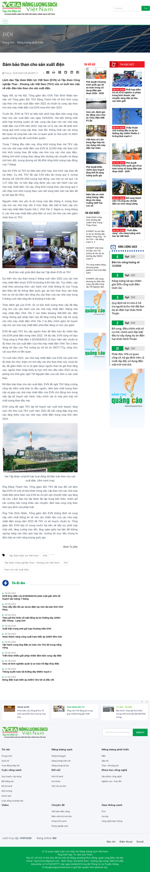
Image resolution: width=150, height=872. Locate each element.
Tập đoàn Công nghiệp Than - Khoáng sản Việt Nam (32, 562)
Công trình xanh (59, 821)
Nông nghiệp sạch (60, 826)
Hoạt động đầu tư (76, 707)
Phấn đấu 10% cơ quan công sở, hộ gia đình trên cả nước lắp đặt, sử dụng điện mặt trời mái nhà (128, 359)
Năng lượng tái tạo (60, 765)
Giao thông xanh (112, 805)
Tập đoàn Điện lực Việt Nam (24, 555)
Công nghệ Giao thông (112, 821)
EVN (45, 555)
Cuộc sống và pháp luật (12, 800)
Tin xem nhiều (92, 213)
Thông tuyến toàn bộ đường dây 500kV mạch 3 (26, 671)
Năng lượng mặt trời (61, 760)
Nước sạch (6, 795)
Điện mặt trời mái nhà (62, 816)
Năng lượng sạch (124, 247)
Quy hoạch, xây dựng (11, 776)
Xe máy (105, 816)
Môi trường (7, 790)
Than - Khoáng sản (110, 765)
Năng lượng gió (59, 755)
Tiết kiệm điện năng (61, 811)
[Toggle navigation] (5, 22)
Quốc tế (5, 760)
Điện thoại (125, 841)
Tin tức (6, 749)
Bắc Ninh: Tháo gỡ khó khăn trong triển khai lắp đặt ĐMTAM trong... (131, 714)
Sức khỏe (56, 781)
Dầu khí (105, 760)
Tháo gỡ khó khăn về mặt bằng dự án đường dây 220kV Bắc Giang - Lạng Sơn (31, 619)
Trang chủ (8, 42)
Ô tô (104, 811)
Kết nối (56, 769)
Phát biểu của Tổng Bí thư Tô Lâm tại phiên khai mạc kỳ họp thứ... (31, 714)
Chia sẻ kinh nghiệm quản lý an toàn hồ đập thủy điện (30, 663)
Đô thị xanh (7, 786)
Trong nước (23, 707)
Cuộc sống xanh (11, 769)
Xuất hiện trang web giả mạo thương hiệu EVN (26, 628)
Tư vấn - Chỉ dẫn (124, 707)
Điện (104, 755)
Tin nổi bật (89, 64)
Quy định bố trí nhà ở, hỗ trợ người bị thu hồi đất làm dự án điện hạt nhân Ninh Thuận (128, 308)
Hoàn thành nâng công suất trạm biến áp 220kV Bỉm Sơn (32, 636)
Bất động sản (8, 781)
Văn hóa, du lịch (59, 786)
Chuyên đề (58, 805)
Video (5, 805)
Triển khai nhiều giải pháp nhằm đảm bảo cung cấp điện (31, 655)
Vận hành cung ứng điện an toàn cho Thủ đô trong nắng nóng (31, 646)
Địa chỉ (111, 841)
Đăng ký (140, 732)
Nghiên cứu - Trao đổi (111, 781)
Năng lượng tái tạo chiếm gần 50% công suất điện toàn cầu (127, 284)
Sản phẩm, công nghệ (112, 776)
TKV (66, 562)
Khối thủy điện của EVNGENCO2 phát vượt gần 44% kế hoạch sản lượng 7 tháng (31, 597)
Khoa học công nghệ (114, 769)
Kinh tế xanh (57, 776)
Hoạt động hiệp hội (10, 765)
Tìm (145, 8)
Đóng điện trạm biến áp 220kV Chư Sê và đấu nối (28, 680)
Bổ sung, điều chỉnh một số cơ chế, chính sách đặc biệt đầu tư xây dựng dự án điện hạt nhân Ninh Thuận (128, 334)
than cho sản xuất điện (17, 569)
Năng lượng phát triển (30, 42)
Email (140, 841)
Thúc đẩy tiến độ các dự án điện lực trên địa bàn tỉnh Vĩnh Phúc (32, 608)
